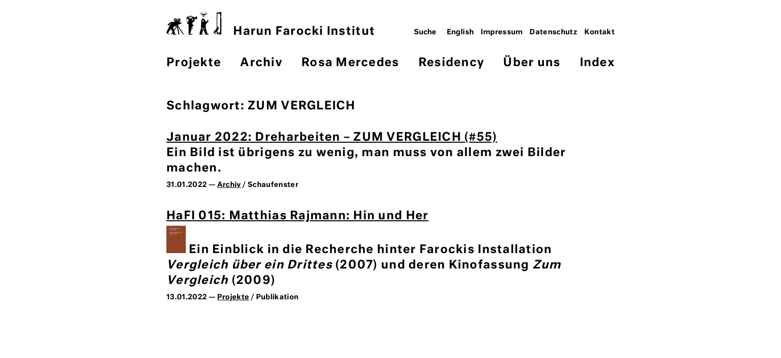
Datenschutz (553, 32)
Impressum (502, 32)
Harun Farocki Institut (270, 24)
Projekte (193, 63)
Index (597, 63)
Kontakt (599, 32)
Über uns (531, 63)
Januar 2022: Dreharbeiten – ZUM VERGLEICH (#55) (331, 137)
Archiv (261, 63)
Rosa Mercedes (350, 63)
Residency (451, 63)
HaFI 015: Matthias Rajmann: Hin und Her (297, 216)
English (460, 32)
